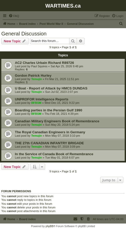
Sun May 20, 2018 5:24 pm (62, 124)
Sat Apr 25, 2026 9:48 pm (67, 66)
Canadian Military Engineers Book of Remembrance (57, 121)
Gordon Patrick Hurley (33, 75)
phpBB (49, 226)
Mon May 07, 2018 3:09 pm (62, 146)
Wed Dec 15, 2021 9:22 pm (62, 102)
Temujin (36, 79)
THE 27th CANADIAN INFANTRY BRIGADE (49, 143)
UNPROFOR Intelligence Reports (41, 99)
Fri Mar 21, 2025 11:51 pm (62, 79)
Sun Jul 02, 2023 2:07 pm (61, 91)
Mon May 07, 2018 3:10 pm (62, 135)
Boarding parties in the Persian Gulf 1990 (48, 110)
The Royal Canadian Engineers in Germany (50, 132)
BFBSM (36, 102)
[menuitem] (14, 16)
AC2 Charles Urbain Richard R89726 (44, 63)
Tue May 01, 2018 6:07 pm (62, 157)
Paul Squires (39, 66)
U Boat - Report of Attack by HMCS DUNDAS (51, 88)
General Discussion (23, 34)
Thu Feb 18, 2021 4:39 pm (62, 113)
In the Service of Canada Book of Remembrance (54, 154)
